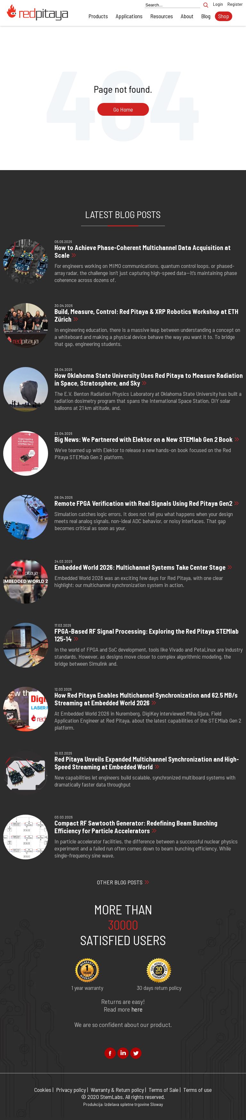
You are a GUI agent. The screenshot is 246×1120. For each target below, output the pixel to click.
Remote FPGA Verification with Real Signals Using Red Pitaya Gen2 (143, 503)
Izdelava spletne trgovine (126, 1104)
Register (235, 4)
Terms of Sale (163, 1089)
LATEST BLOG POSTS (123, 214)
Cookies (42, 1089)
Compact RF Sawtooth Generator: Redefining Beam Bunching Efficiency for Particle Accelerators (135, 826)
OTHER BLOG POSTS (120, 882)
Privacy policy (71, 1089)
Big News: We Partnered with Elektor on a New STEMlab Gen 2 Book (143, 439)
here (137, 1009)
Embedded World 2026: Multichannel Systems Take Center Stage (140, 567)
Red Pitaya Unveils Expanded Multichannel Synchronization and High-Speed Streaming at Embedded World (146, 763)
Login (218, 4)
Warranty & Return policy (117, 1089)
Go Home (123, 109)
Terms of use (197, 1089)
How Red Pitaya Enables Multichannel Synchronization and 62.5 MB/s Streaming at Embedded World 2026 (146, 699)
